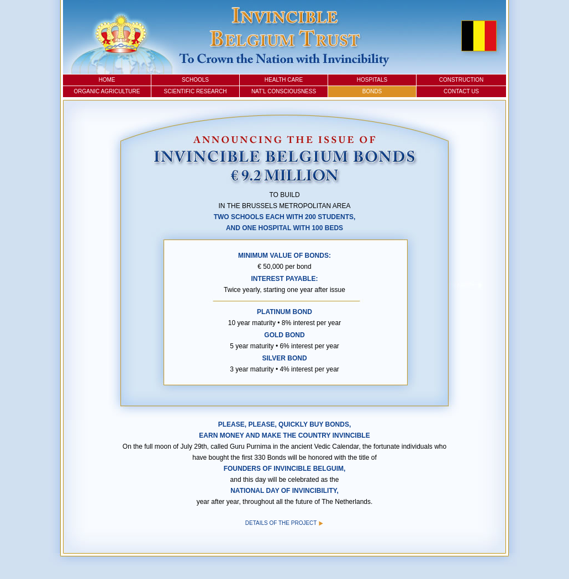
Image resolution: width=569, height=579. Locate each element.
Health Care (284, 80)
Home (107, 80)
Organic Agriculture (107, 91)
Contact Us (461, 91)
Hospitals (372, 80)
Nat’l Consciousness (283, 91)
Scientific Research (195, 91)
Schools (195, 80)
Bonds (372, 91)
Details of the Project (284, 523)
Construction (461, 80)
